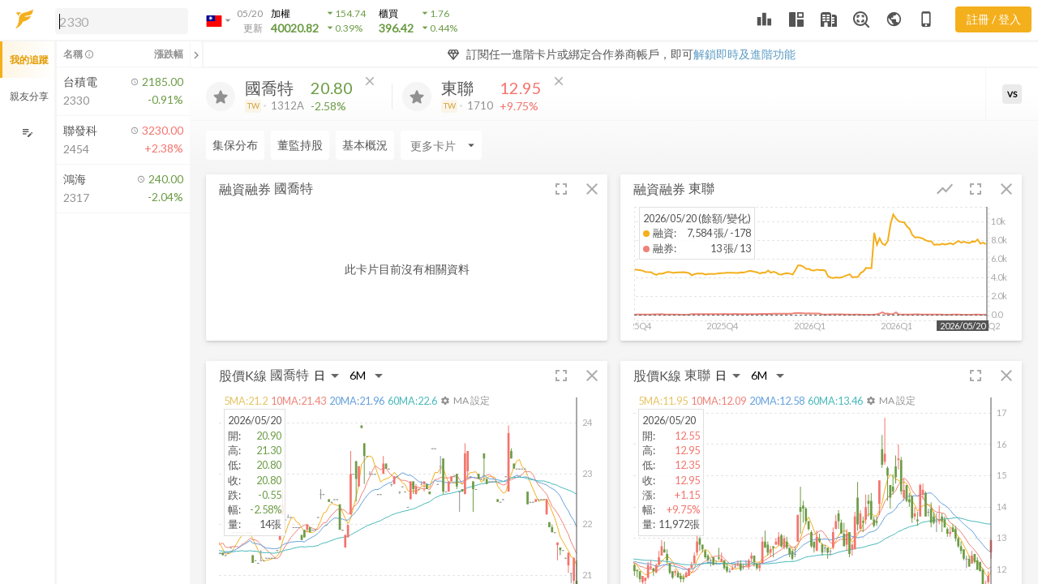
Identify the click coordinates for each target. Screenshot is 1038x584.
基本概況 (365, 145)
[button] (118, 20)
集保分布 (235, 145)
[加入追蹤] (220, 96)
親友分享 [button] (29, 96)
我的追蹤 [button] (29, 60)
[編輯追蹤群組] (27, 132)
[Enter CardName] (441, 145)
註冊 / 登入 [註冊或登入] (994, 19)
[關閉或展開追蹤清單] (196, 54)
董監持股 (300, 145)
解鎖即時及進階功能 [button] (744, 54)
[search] (121, 21)
